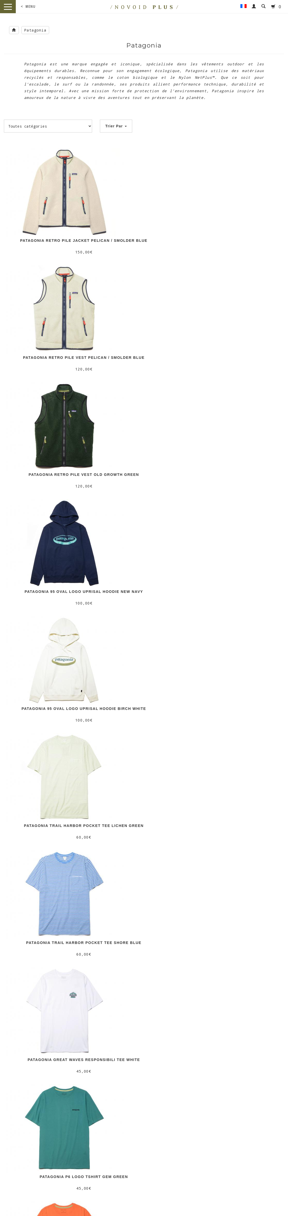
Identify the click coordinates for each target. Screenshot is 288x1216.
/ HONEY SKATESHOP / (252, 1166)
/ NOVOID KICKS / (180, 1166)
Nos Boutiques (99, 1089)
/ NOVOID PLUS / (36, 1166)
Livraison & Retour (99, 1095)
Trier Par (116, 126)
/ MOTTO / (108, 1166)
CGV (99, 1101)
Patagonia (35, 30)
